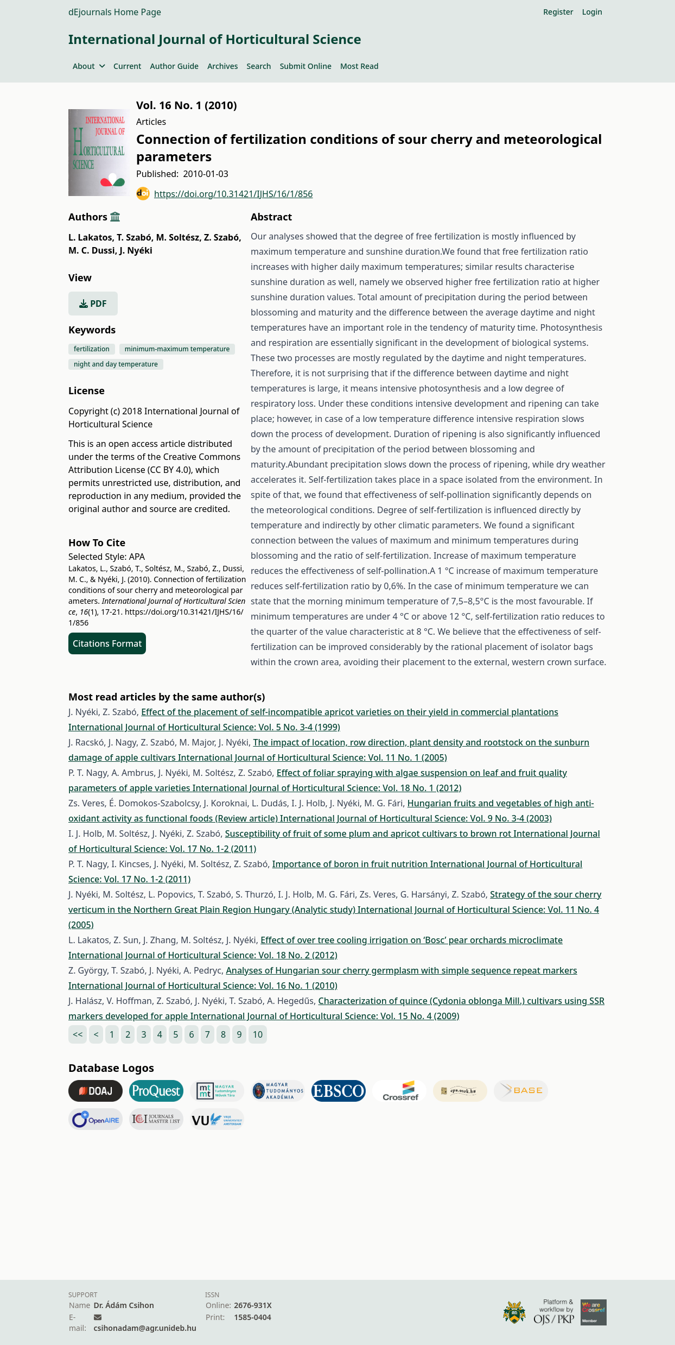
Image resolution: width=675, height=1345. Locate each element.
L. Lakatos (91, 237)
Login (592, 12)
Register (558, 12)
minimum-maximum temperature (177, 348)
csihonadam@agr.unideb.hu (145, 1328)
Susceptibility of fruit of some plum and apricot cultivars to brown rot (369, 833)
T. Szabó (135, 237)
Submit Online (306, 66)
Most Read (359, 66)
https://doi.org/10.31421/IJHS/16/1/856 (224, 193)
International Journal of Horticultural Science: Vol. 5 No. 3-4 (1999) (204, 727)
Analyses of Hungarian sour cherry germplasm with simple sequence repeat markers (401, 970)
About (89, 66)
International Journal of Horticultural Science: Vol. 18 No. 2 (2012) (203, 955)
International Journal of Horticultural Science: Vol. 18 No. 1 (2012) (327, 788)
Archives (222, 66)
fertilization (92, 348)
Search (259, 66)
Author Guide (174, 66)
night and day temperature (116, 364)
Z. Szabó (222, 237)
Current (127, 66)
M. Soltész (178, 237)
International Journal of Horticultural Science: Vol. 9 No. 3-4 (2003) (416, 818)
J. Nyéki (135, 250)
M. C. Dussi (92, 250)
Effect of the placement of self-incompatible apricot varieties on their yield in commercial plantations (349, 712)
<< (77, 1034)
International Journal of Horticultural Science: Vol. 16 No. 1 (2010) (203, 986)
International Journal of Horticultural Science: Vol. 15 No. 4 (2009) (325, 1016)
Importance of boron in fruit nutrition (351, 864)
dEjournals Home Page (114, 12)
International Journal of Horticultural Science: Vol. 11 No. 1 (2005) (312, 757)
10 (258, 1034)
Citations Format (107, 643)
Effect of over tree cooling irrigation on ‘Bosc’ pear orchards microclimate (411, 940)
